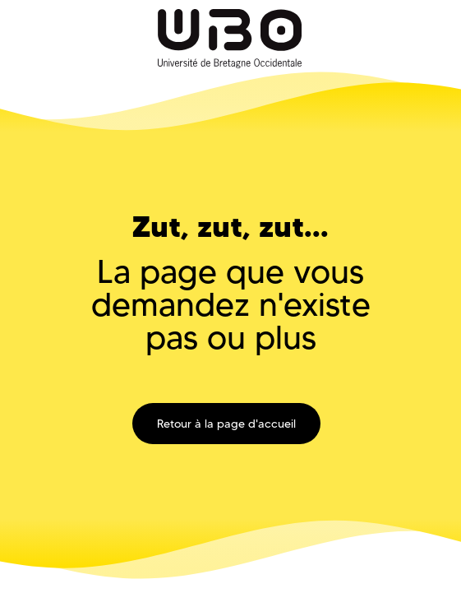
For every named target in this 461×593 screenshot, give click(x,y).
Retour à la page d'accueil (226, 423)
